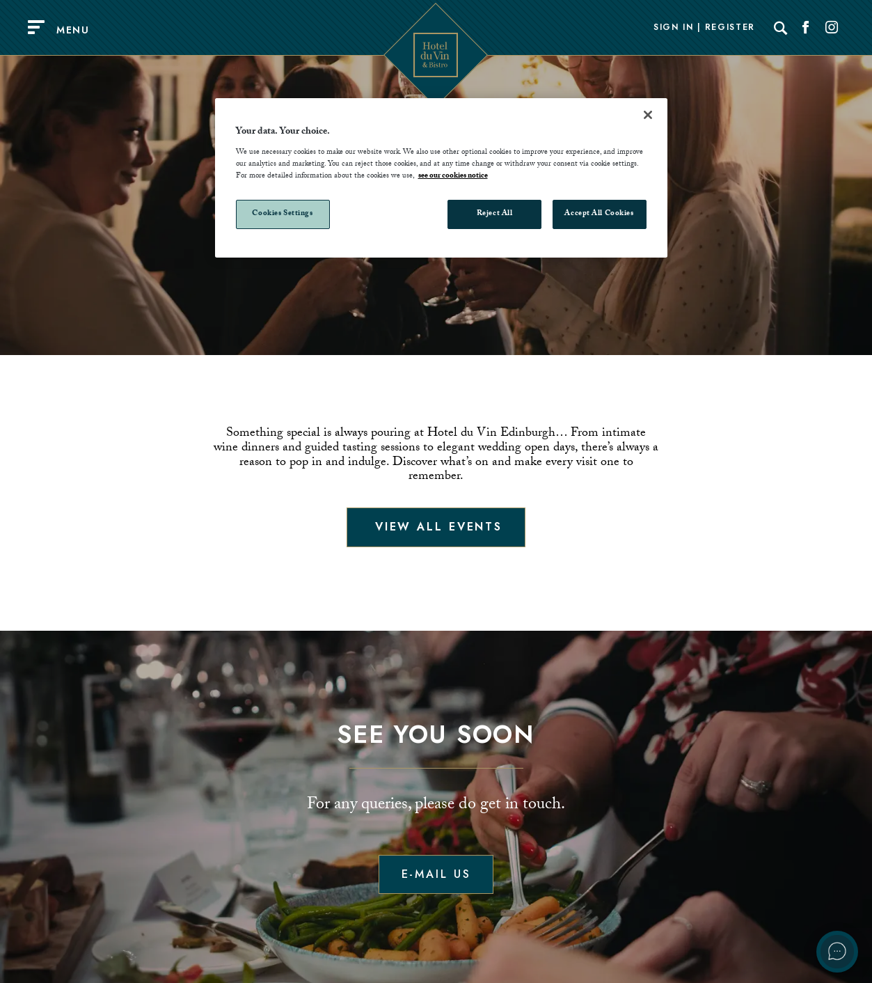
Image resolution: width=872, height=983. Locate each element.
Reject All (495, 214)
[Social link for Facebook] (806, 28)
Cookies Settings (282, 214)
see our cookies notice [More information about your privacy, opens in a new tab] (453, 176)
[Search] (781, 28)
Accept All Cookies (598, 214)
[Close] (648, 115)
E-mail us (436, 874)
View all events (436, 527)
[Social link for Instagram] (832, 28)
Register (730, 28)
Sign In (673, 28)
